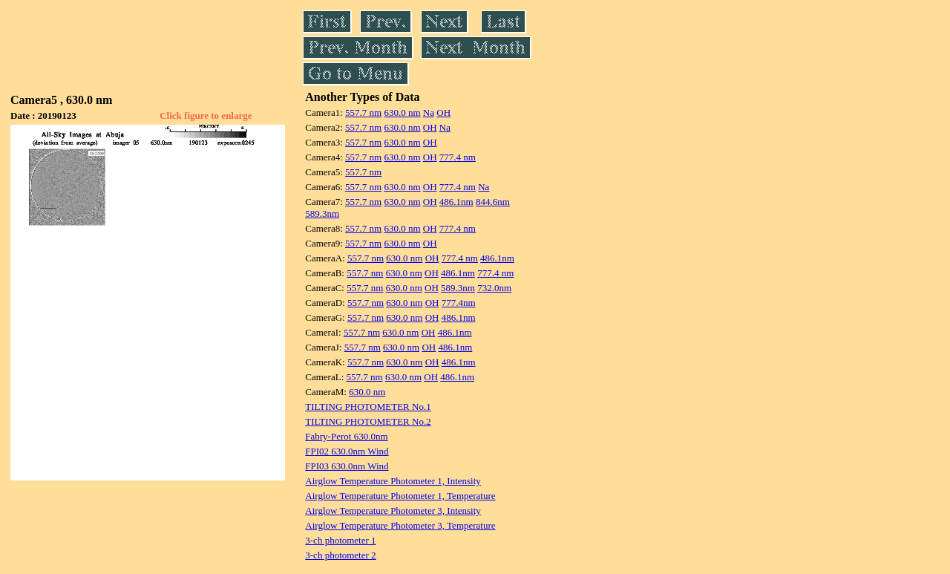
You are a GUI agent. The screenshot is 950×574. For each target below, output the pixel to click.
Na (428, 112)
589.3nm (322, 213)
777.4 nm (457, 157)
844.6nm (493, 201)
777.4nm (459, 302)
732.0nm (494, 287)
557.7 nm (363, 112)
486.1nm (456, 201)
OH (443, 112)
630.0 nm (402, 112)
